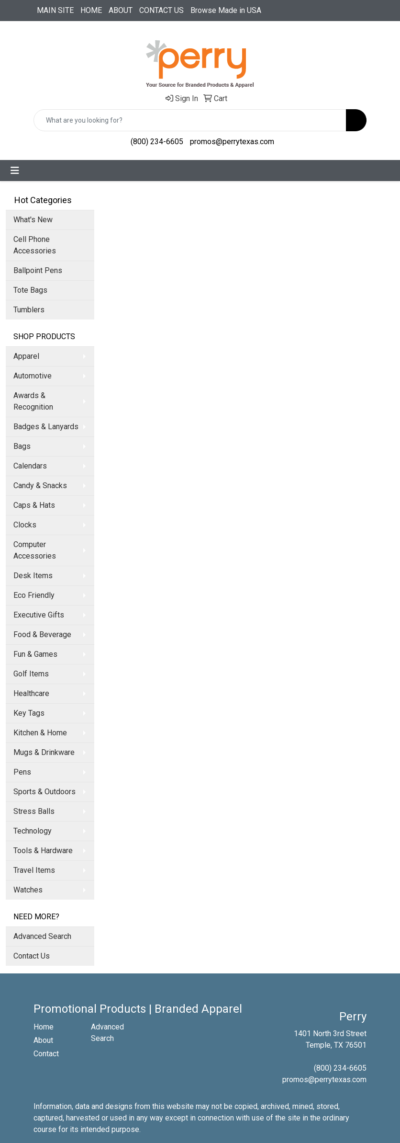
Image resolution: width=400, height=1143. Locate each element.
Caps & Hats (34, 505)
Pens (22, 772)
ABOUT (121, 10)
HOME (91, 10)
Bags (22, 446)
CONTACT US (161, 10)
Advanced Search (42, 936)
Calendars (30, 465)
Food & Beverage (42, 634)
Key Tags (28, 713)
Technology (32, 830)
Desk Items (33, 575)
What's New (33, 219)
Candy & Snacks (40, 485)
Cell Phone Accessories (34, 245)
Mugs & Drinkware (44, 752)
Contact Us (31, 955)
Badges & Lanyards (45, 426)
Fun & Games (35, 654)
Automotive (32, 375)
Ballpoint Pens (37, 270)
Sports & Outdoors (44, 791)
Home (43, 1026)
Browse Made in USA (225, 10)
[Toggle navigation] (15, 170)
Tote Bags (30, 290)
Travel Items (34, 870)
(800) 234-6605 (157, 141)
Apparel (26, 356)
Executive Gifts (38, 614)
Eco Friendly (34, 595)
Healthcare (31, 693)
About (43, 1040)
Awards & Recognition (33, 401)
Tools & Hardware (43, 850)
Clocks (24, 524)
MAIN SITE (55, 10)
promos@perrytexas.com (232, 141)
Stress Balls (34, 811)
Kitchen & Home (40, 732)
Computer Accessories (34, 550)
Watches (28, 889)
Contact (46, 1053)
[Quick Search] (189, 120)
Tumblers (28, 309)
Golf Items (31, 673)
